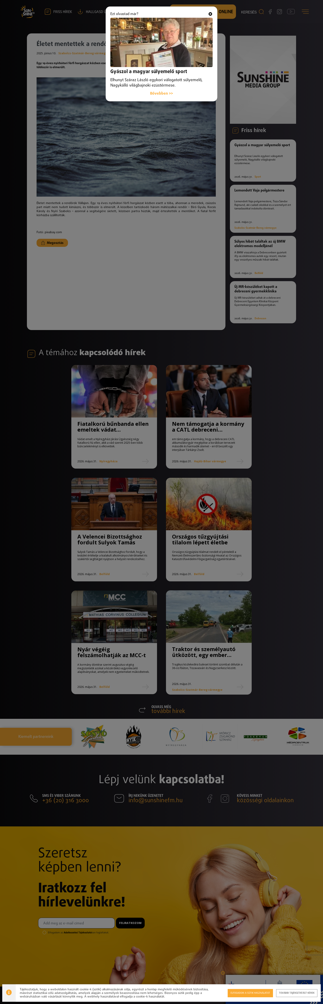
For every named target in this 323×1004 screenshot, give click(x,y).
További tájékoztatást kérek (296, 993)
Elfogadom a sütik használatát (250, 993)
